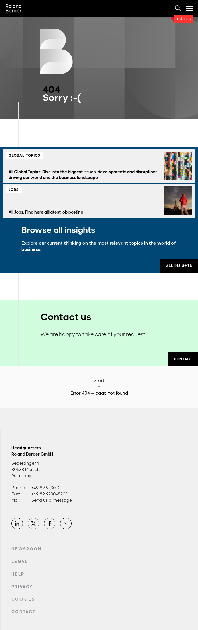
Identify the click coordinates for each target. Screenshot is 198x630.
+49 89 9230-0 (46, 487)
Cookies (23, 599)
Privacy (22, 586)
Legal (19, 561)
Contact (23, 611)
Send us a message (51, 500)
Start (99, 380)
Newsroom (26, 549)
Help (17, 574)
